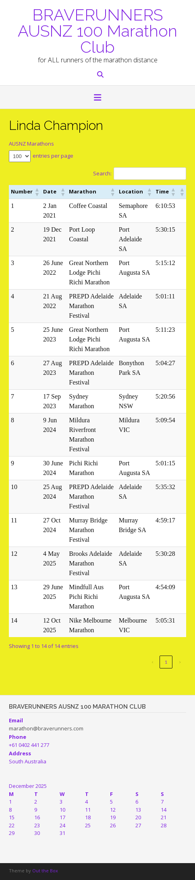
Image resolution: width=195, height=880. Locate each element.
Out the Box (45, 871)
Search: (102, 173)
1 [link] (166, 662)
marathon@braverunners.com (46, 728)
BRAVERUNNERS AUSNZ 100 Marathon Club (97, 30)
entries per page (53, 155)
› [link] (180, 662)
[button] (36, 192)
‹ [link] (152, 662)
